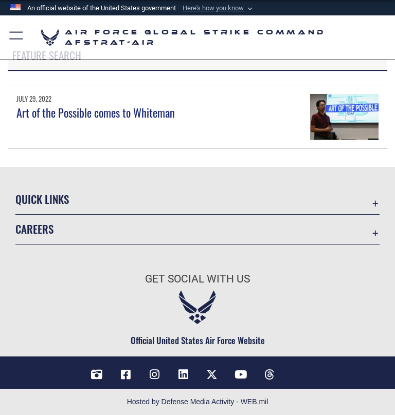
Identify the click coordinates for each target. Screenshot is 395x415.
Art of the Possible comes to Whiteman (95, 112)
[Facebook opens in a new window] (125, 374)
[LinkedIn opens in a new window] (183, 374)
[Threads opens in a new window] (269, 374)
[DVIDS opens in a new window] (96, 374)
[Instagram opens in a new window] (154, 374)
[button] (219, 8)
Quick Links (42, 199)
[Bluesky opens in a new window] (298, 371)
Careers (34, 229)
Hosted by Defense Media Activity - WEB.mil (197, 402)
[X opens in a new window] (212, 374)
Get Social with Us (197, 279)
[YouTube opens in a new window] (240, 374)
